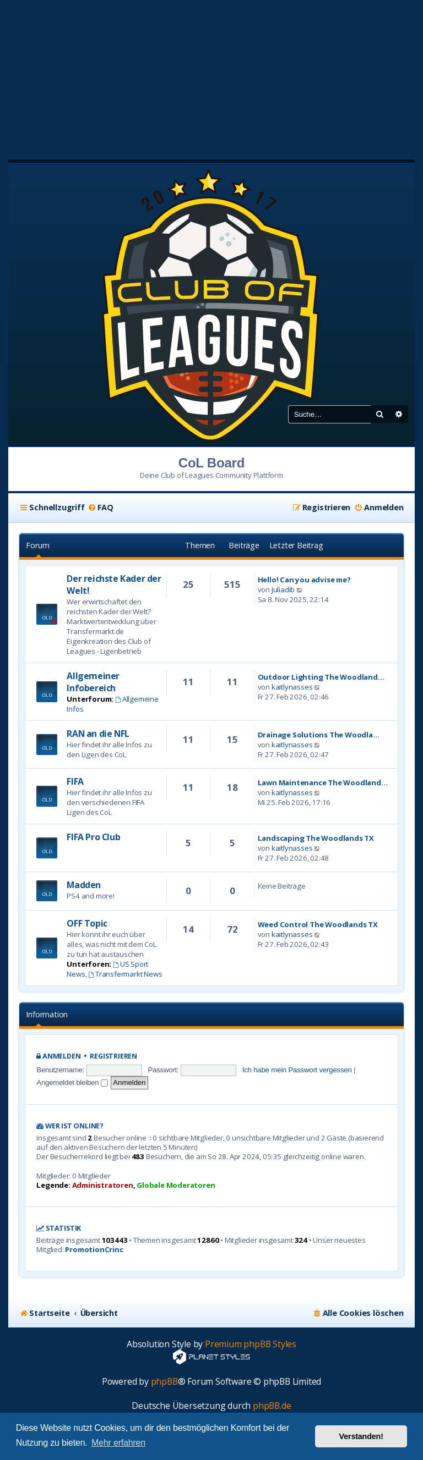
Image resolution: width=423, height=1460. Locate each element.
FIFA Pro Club (93, 837)
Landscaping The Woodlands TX (316, 838)
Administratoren (102, 1185)
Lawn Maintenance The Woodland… (323, 782)
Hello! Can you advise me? (304, 580)
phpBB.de (272, 1406)
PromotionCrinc (94, 1249)
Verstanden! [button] (361, 1436)
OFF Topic (87, 923)
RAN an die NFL (98, 734)
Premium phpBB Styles (250, 1344)
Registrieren (113, 1056)
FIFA (75, 781)
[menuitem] (100, 507)
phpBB (164, 1381)
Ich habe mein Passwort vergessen (297, 1070)
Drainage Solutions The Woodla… (318, 735)
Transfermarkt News (125, 974)
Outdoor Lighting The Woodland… (321, 677)
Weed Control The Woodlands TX (318, 924)
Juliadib (283, 589)
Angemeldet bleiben (71, 1082)
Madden (84, 885)
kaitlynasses (292, 687)
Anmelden (61, 1056)
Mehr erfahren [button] (118, 1442)
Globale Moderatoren (176, 1185)
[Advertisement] (211, 77)
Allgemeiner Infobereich (93, 682)
